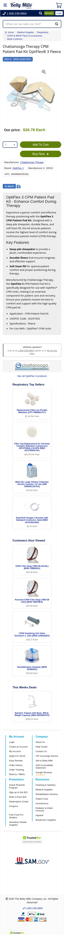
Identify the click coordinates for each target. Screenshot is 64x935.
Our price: (12, 130)
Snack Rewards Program (17, 786)
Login (12, 742)
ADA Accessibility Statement (44, 766)
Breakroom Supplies (46, 820)
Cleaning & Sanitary (46, 785)
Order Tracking (16, 769)
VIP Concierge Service (47, 756)
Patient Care (42, 799)
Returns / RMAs (17, 774)
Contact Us (41, 751)
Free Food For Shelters (16, 816)
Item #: (8, 59)
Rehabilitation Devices (47, 794)
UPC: (7, 174)
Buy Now (40, 154)
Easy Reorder (16, 760)
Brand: (8, 168)
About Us (40, 742)
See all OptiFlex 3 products (32, 376)
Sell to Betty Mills (44, 760)
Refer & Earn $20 (17, 797)
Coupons (13, 806)
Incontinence (42, 803)
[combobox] (10, 144)
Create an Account (18, 746)
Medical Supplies (44, 789)
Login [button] (59, 13)
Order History (15, 765)
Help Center (42, 746)
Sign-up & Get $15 (18, 792)
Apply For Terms (17, 756)
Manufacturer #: (36, 168)
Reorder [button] (49, 13)
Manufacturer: (11, 162)
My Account (15, 751)
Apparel (39, 815)
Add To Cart (41, 144)
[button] (40, 13)
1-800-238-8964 (26, 350)
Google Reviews (44, 772)
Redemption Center (19, 801)
